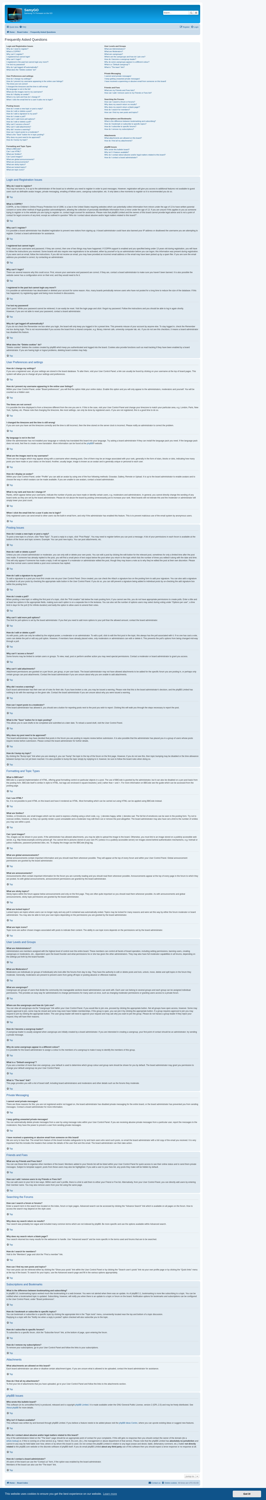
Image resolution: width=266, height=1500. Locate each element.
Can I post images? (14, 157)
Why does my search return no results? (120, 104)
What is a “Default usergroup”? (117, 64)
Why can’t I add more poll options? (20, 119)
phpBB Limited (82, 1405)
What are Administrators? (114, 49)
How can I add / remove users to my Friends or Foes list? (128, 93)
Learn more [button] (110, 1493)
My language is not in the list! (18, 89)
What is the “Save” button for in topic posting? (25, 135)
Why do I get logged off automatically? (22, 67)
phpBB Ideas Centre (128, 1423)
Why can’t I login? (13, 59)
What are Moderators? (113, 51)
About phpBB (12, 1407)
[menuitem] (22, 27)
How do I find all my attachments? (118, 141)
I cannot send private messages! (117, 76)
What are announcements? (17, 162)
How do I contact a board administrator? (120, 157)
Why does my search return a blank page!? (122, 107)
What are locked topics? (16, 167)
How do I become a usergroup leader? (120, 59)
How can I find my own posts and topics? (121, 112)
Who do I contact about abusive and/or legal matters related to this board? (135, 155)
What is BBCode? (13, 149)
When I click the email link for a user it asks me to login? (29, 100)
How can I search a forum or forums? (119, 102)
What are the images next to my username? (24, 92)
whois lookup (12, 1441)
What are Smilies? (14, 154)
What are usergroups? (113, 54)
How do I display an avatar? (18, 94)
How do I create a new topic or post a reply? (24, 109)
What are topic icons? (15, 170)
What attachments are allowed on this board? (123, 138)
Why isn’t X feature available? (116, 152)
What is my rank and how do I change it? (23, 97)
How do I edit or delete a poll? (18, 122)
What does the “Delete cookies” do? (21, 70)
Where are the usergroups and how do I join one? (124, 57)
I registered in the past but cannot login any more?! (27, 62)
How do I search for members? (117, 110)
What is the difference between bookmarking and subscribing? (130, 121)
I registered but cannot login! (18, 57)
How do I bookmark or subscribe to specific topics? (125, 124)
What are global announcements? (20, 159)
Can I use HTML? (13, 151)
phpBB (90, 443)
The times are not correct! (17, 84)
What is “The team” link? (114, 67)
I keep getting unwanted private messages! (122, 79)
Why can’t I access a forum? (18, 124)
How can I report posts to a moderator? (22, 132)
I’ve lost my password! (15, 64)
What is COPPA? (13, 51)
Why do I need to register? (17, 49)
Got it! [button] (247, 1494)
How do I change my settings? (18, 79)
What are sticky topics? (16, 164)
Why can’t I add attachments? (18, 127)
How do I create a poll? (16, 116)
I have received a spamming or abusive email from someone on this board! (135, 81)
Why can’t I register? (14, 54)
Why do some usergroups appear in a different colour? (126, 62)
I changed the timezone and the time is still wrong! (27, 87)
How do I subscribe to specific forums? (120, 126)
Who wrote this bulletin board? (116, 149)
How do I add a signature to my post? (21, 114)
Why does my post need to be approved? (23, 137)
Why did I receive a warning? (18, 129)
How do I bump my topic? (16, 140)
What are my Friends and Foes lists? (119, 90)
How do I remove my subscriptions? (119, 129)
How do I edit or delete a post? (19, 111)
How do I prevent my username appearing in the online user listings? (34, 81)
